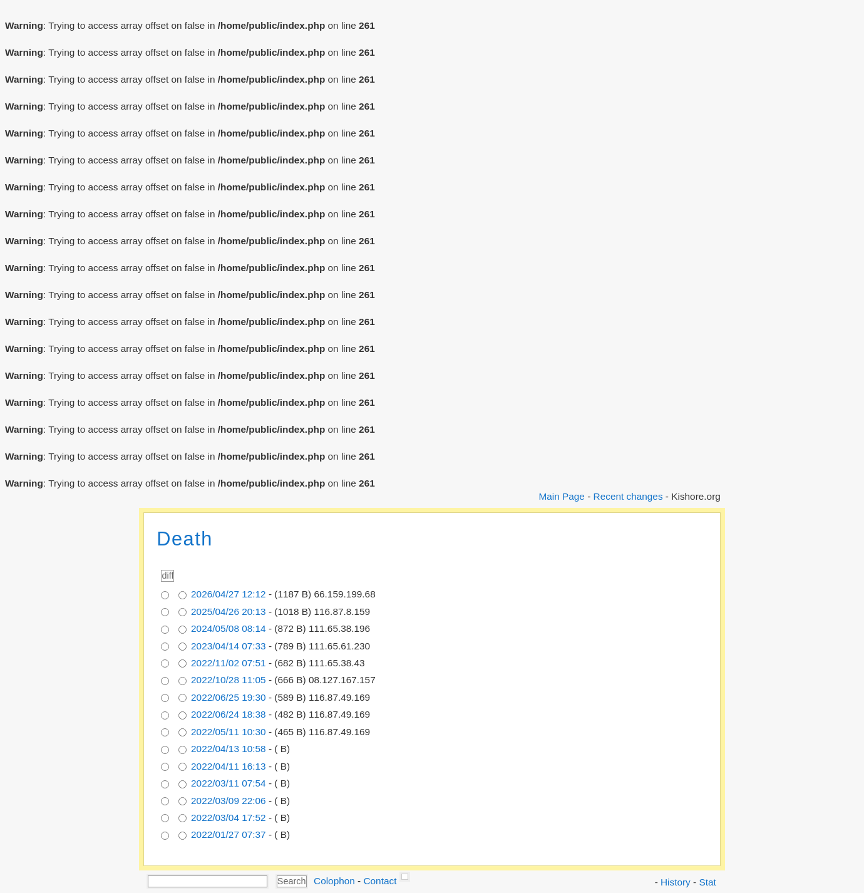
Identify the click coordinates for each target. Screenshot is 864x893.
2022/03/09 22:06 (228, 800)
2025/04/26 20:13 (228, 611)
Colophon (334, 880)
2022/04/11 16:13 (228, 766)
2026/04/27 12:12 (228, 594)
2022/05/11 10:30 (228, 731)
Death (185, 539)
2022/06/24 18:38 (228, 714)
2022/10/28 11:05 (228, 679)
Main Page (561, 496)
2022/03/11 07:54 (228, 783)
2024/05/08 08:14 (228, 628)
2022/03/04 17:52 (228, 817)
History (676, 882)
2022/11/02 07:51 (228, 663)
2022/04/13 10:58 (228, 748)
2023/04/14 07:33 (228, 646)
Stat (707, 882)
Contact (379, 880)
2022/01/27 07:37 (228, 834)
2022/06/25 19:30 (228, 697)
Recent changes (628, 496)
